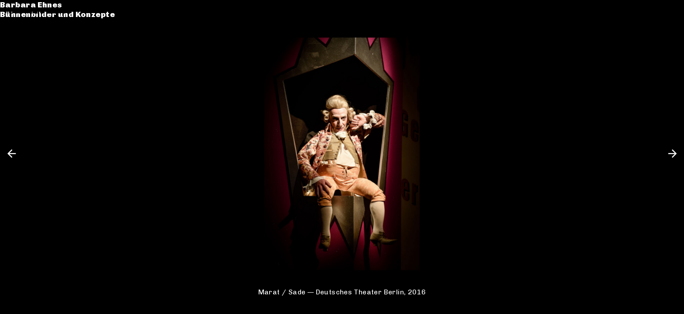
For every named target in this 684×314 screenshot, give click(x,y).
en (670, 10)
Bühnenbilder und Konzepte (66, 20)
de (655, 10)
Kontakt (26, 56)
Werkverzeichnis (45, 36)
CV (15, 46)
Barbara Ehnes (40, 10)
